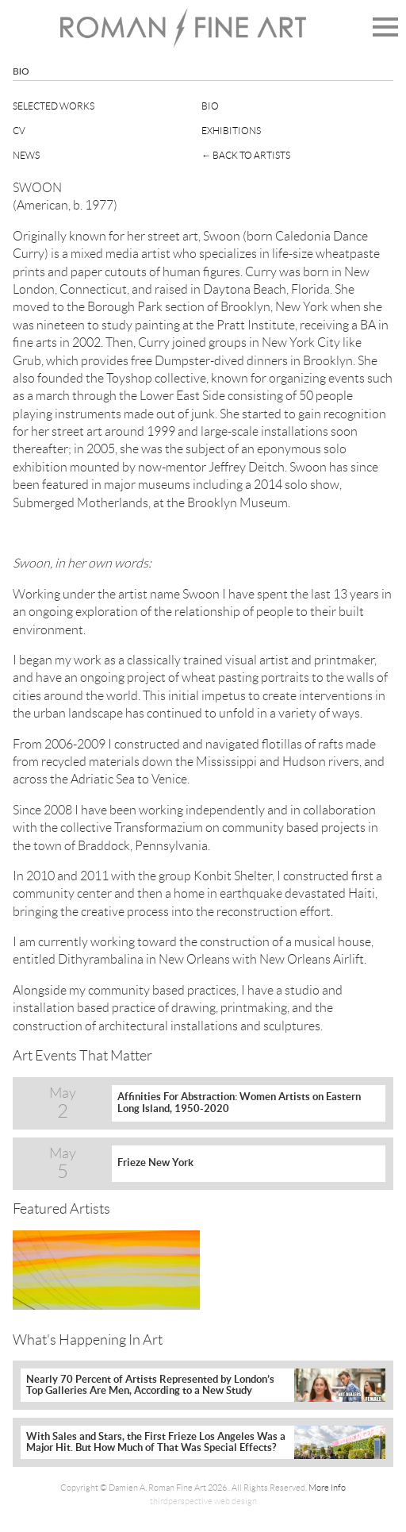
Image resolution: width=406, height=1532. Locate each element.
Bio (210, 106)
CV (19, 130)
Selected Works (53, 106)
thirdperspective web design (203, 1501)
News (26, 155)
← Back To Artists (245, 155)
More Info (327, 1487)
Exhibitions (231, 130)
